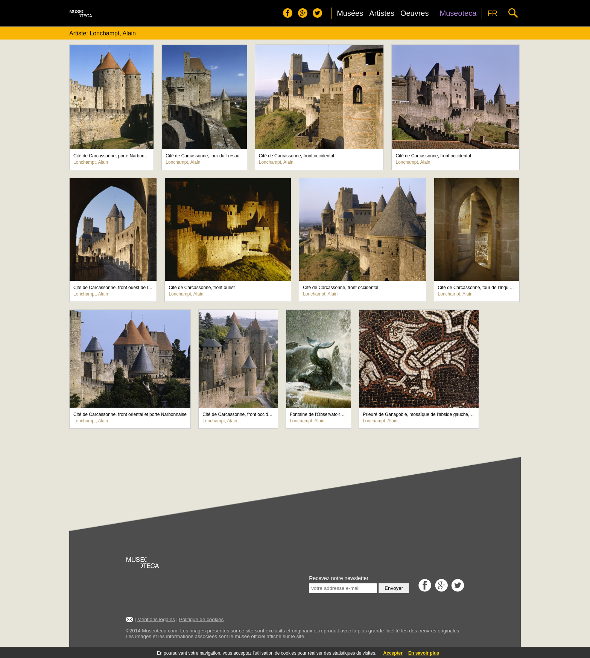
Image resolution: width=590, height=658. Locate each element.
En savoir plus (423, 653)
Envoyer (394, 588)
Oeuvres (414, 13)
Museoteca (457, 13)
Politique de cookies (201, 619)
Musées (350, 13)
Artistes (381, 13)
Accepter (393, 653)
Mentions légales (156, 619)
